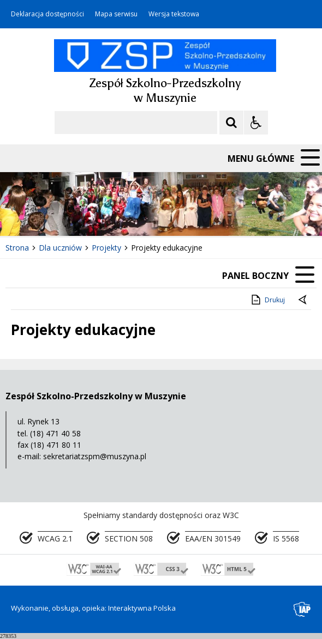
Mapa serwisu (116, 14)
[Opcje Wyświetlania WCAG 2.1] (256, 123)
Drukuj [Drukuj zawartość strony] (267, 300)
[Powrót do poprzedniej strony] (303, 300)
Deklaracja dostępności (47, 14)
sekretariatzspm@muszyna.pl (94, 456)
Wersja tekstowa (173, 14)
